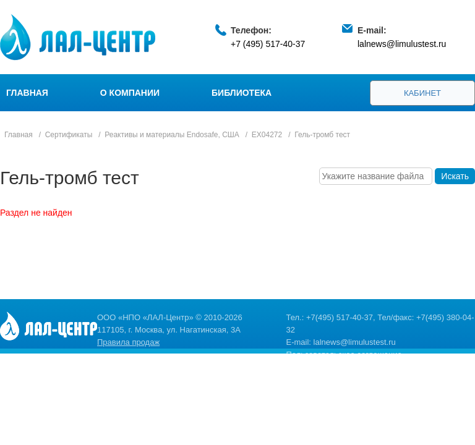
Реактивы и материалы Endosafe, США (172, 134)
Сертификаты (69, 134)
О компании (130, 93)
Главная (27, 93)
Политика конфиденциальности (345, 366)
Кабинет (422, 93)
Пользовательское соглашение (344, 354)
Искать (455, 176)
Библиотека (242, 93)
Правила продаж (128, 342)
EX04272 (267, 134)
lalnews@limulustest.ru (401, 44)
